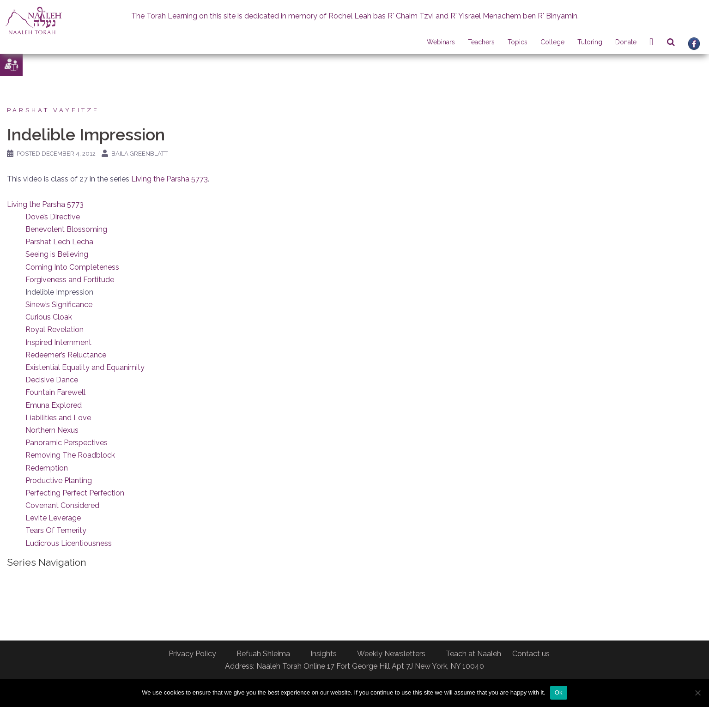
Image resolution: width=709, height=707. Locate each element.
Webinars (441, 42)
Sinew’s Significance (58, 304)
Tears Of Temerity (55, 530)
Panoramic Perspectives (66, 442)
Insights (323, 653)
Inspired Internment (58, 342)
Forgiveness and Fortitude (69, 279)
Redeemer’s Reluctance (65, 354)
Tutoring (589, 42)
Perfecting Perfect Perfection (74, 493)
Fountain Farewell (55, 392)
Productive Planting (58, 480)
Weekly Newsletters (391, 653)
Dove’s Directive (52, 216)
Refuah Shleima (263, 653)
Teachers (481, 42)
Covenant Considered (62, 505)
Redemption (46, 468)
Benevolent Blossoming (66, 229)
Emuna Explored (53, 405)
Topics (517, 42)
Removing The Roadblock (70, 455)
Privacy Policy (192, 653)
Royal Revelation (54, 329)
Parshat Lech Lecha (59, 241)
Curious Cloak (48, 317)
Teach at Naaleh (473, 653)
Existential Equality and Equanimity (85, 367)
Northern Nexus (52, 430)
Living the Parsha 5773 (169, 179)
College (552, 42)
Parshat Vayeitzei (55, 110)
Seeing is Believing (56, 254)
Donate (625, 42)
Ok (559, 692)
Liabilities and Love (58, 417)
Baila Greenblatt (139, 153)
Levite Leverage (53, 518)
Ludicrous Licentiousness (68, 543)
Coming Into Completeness (72, 267)
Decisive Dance (51, 379)
